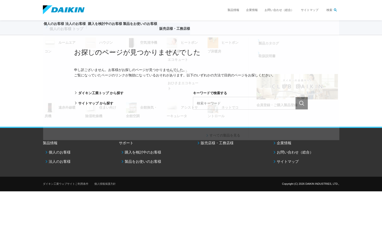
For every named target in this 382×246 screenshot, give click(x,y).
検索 (329, 10)
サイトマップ (309, 10)
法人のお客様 (60, 161)
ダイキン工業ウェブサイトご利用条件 (65, 183)
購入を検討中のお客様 (143, 152)
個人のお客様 (60, 152)
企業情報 (252, 10)
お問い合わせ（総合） (279, 10)
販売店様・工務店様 (205, 31)
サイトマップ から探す (95, 103)
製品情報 (233, 10)
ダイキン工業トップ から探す (101, 93)
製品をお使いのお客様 (143, 161)
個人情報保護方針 (105, 183)
